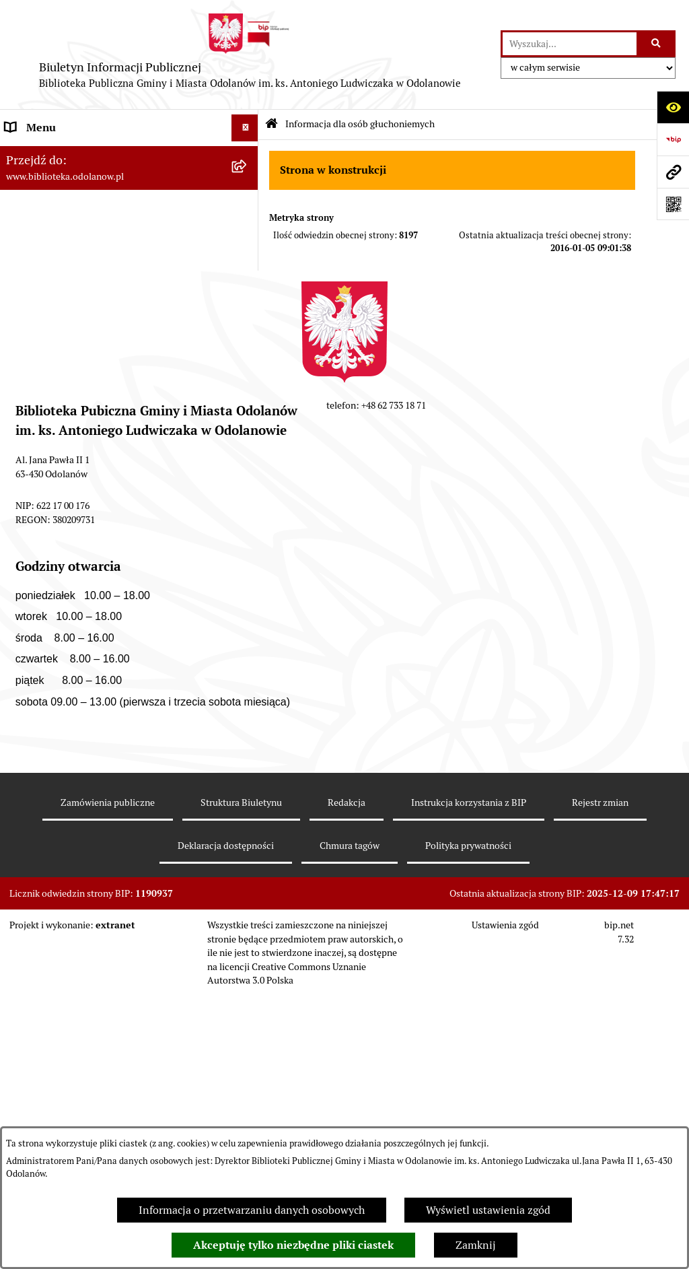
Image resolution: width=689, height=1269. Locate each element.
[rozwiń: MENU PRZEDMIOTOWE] (248, 362)
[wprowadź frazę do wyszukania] (570, 43)
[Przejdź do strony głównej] (250, 54)
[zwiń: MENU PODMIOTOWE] (248, 155)
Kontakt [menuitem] (24, 442)
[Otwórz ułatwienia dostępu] (673, 107)
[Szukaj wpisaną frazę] (657, 43)
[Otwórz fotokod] (673, 204)
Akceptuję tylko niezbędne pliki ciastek (293, 1245)
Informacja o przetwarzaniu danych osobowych (252, 1210)
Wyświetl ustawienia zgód (488, 1210)
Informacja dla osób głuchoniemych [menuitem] (90, 496)
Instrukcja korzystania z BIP (468, 1089)
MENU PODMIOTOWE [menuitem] (59, 154)
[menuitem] (129, 206)
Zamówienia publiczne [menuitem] (60, 415)
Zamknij (476, 1245)
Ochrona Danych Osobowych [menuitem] (74, 469)
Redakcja (346, 1089)
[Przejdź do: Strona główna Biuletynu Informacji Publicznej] (271, 125)
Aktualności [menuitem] (34, 388)
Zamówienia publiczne (108, 1089)
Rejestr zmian (600, 1089)
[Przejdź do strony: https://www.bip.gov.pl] (673, 139)
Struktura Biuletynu (241, 1089)
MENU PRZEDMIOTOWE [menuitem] (64, 361)
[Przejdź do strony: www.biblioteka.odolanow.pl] (673, 172)
